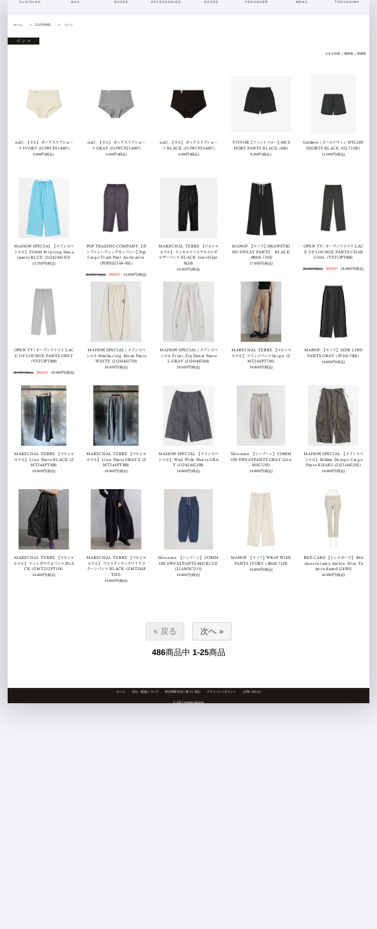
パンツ (68, 24)
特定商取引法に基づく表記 (182, 691)
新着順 (361, 54)
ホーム (18, 24)
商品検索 (273, 14)
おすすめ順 (332, 54)
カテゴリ (207, 14)
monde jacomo (48, 14)
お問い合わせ (252, 691)
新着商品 (140, 14)
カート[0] (347, 14)
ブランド (240, 14)
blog (83, 14)
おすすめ (173, 14)
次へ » (212, 631)
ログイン (318, 14)
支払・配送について (145, 691)
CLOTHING (43, 24)
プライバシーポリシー (221, 691)
